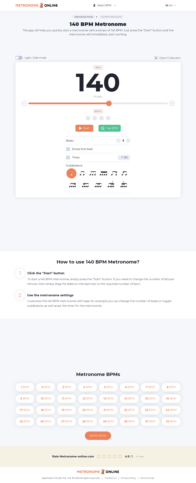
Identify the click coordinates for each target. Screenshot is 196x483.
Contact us (110, 478)
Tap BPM (109, 128)
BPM (25, 387)
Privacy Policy (128, 478)
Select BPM (104, 5)
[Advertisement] (98, 45)
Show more (98, 435)
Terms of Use (147, 478)
